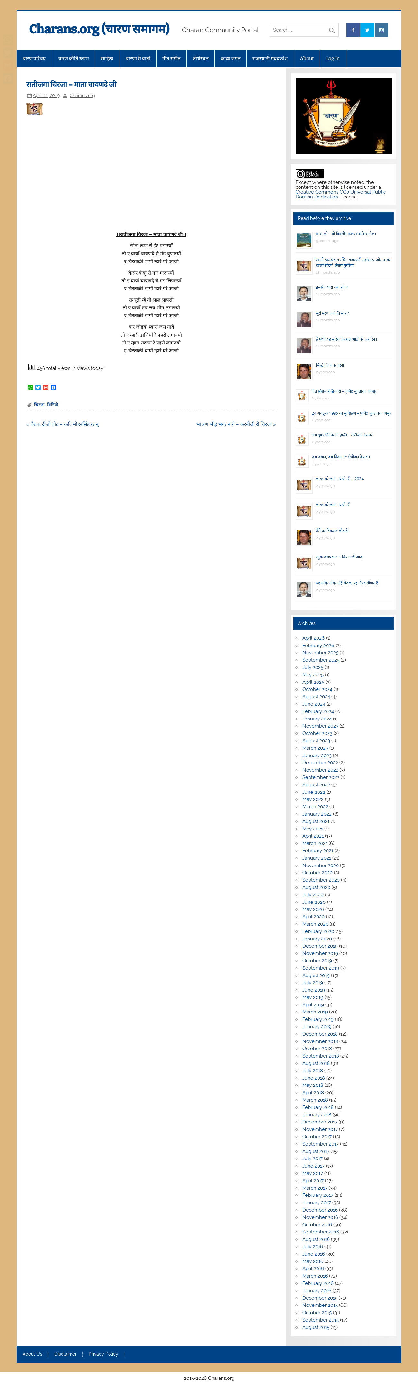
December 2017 (319, 1122)
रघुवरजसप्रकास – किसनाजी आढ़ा (339, 557)
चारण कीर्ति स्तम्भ (73, 58)
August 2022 (316, 785)
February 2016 (318, 1283)
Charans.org (82, 95)
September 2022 (320, 777)
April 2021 (313, 836)
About (307, 58)
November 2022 (320, 770)
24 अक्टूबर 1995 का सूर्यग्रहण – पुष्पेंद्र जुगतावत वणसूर (351, 413)
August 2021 (315, 821)
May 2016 (312, 1261)
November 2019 (320, 953)
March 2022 (315, 807)
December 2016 (320, 1210)
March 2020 (315, 924)
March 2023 (315, 748)
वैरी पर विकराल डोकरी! (332, 531)
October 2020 (317, 872)
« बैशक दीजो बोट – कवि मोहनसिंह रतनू (62, 424)
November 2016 (320, 1217)
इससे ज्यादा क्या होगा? (332, 287)
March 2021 (315, 843)
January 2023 (317, 755)
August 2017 (315, 1151)
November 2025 (320, 652)
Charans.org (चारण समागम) (99, 29)
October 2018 (317, 1048)
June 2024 (313, 704)
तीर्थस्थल (201, 58)
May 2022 (313, 799)
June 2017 (313, 1166)
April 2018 (313, 1092)
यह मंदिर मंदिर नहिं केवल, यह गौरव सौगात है (347, 583)
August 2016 (316, 1239)
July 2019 (312, 982)
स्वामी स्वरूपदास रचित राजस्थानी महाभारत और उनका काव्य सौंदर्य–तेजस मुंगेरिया (353, 262)
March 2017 (315, 1188)
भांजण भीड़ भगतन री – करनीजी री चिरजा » (236, 424)
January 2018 (316, 1115)
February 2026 (318, 645)
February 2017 (317, 1195)
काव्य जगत (231, 58)
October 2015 (317, 1312)
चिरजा (39, 404)
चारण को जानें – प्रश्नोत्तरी (333, 505)
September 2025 (320, 660)
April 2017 (313, 1181)
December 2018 (320, 1034)
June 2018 (313, 1078)
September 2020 (321, 880)
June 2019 (313, 990)
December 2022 (320, 762)
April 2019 (313, 1005)
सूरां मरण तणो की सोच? (332, 313)
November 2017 (320, 1129)
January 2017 (316, 1202)
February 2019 (318, 1019)
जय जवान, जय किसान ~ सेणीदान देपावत (341, 457)
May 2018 (312, 1085)
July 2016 (312, 1247)
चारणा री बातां (138, 58)
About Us (32, 1354)
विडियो (52, 404)
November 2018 (320, 1041)
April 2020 (313, 917)
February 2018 (318, 1107)
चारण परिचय (34, 58)
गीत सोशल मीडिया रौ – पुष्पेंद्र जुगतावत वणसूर (344, 391)
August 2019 (316, 975)
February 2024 (318, 711)
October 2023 (317, 733)
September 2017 (320, 1144)
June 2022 (313, 792)
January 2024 (317, 719)
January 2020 (317, 939)
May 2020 (313, 909)
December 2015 (319, 1298)
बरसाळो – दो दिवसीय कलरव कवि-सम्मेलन (346, 233)
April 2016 (313, 1268)
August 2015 (315, 1327)
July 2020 (313, 895)
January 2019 (316, 1027)
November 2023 (320, 726)
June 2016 (313, 1254)
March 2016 (315, 1276)
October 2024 (317, 689)
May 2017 (312, 1173)
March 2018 (315, 1100)
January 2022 (317, 814)
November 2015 (320, 1305)
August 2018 (316, 1063)
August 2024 (316, 697)
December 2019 (320, 946)
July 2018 (312, 1071)
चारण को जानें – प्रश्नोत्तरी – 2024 (340, 478)
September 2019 (320, 968)
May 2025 (313, 675)
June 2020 (314, 902)
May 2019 (312, 997)
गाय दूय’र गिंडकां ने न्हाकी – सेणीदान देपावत (342, 435)
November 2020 (320, 865)
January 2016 (316, 1291)
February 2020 (318, 931)
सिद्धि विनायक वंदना (330, 365)
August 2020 (316, 887)
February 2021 (317, 851)
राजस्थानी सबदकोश (270, 58)
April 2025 (313, 682)
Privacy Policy (103, 1354)
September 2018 (320, 1056)
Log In (333, 58)
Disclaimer (65, 1354)
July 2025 (312, 667)
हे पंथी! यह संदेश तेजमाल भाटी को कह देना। (346, 339)
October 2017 (317, 1137)
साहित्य (107, 58)
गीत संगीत (171, 58)
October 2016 (317, 1225)
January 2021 (316, 858)
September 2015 (320, 1320)
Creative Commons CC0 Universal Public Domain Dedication (341, 194)
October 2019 (317, 961)
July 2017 (312, 1158)
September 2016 (320, 1232)
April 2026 (313, 638)
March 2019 (315, 1012)
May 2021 (312, 829)
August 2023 (316, 741)
